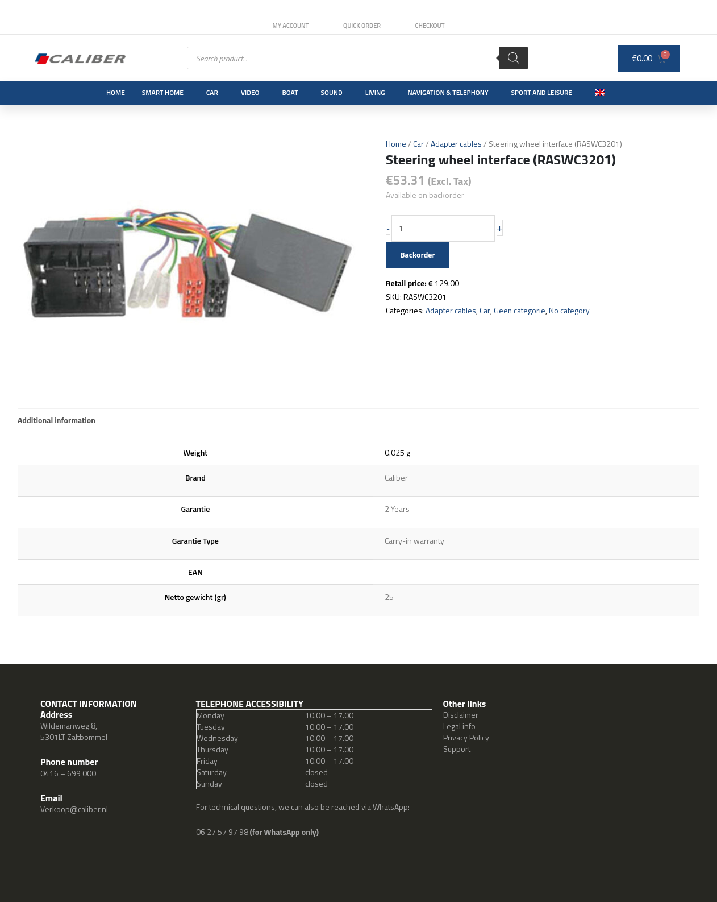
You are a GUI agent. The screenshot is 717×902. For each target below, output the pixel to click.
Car (212, 92)
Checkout (430, 25)
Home (115, 92)
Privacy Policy (466, 737)
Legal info (459, 726)
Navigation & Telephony (448, 92)
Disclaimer (460, 715)
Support (456, 749)
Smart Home (163, 92)
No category (569, 310)
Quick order (362, 25)
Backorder (417, 254)
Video (250, 92)
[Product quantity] (444, 228)
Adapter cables (456, 144)
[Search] (513, 58)
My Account (290, 25)
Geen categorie (520, 310)
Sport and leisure (542, 92)
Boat (290, 92)
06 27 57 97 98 (223, 832)
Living (375, 92)
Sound (332, 92)
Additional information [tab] (56, 420)
